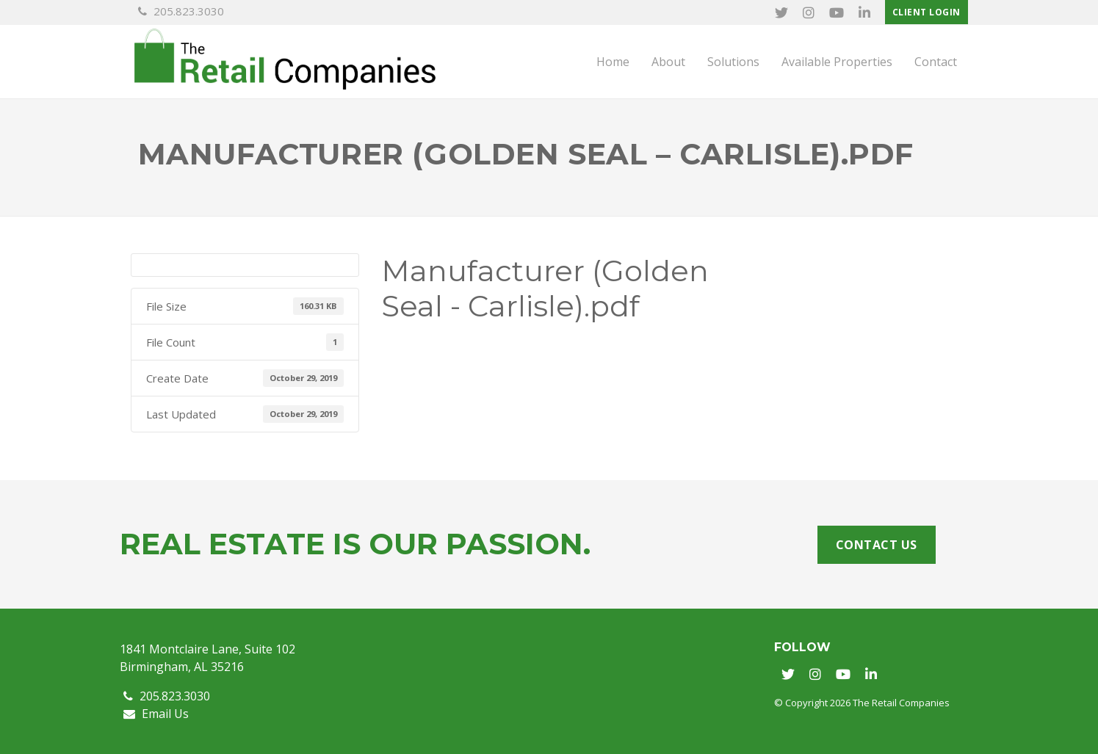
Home (612, 62)
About (668, 62)
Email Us (156, 714)
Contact (935, 62)
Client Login (926, 12)
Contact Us (876, 545)
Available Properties (836, 62)
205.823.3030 (181, 11)
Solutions (733, 62)
